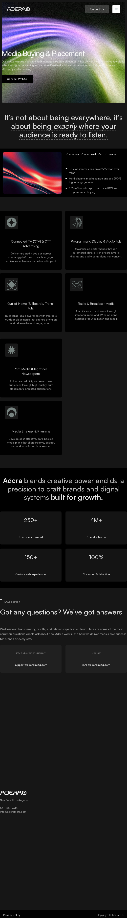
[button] (116, 9)
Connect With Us (17, 79)
